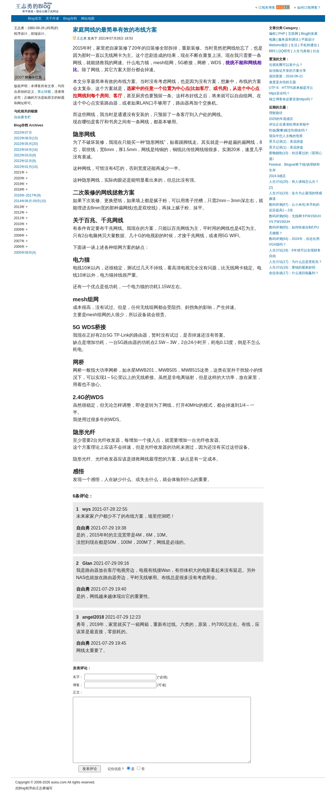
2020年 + (21, 178)
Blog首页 (34, 18)
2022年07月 (23, 133)
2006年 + (21, 247)
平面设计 (308, 39)
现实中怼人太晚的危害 (286, 136)
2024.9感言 (277, 176)
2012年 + (21, 212)
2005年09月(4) (25, 253)
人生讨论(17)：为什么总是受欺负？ (295, 262)
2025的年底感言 (281, 119)
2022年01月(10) (26, 167)
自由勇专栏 (22, 117)
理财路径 (275, 113)
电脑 (272, 39)
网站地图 (87, 18)
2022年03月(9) (25, 155)
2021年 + (21, 172)
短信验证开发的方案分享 (287, 71)
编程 (272, 34)
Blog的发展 (309, 34)
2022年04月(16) (26, 150)
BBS (272, 51)
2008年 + (21, 235)
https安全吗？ (279, 93)
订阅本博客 (266, 8)
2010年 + (21, 224)
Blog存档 (70, 18)
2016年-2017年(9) (27, 195)
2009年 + (21, 230)
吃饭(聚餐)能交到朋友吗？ (288, 130)
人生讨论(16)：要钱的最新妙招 (292, 267)
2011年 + (21, 218)
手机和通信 (308, 45)
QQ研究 (284, 51)
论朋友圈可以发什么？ (286, 65)
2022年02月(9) (25, 161)
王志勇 (82, 38)
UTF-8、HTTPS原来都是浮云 (291, 88)
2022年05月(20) (26, 144)
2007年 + (21, 241)
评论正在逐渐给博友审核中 (289, 124)
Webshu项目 (278, 45)
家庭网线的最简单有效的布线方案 (115, 30)
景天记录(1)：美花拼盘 (286, 147)
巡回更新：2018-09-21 (286, 76)
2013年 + (21, 207)
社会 (316, 51)
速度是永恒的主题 (282, 82)
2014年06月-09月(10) (30, 201)
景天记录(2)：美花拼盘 (286, 142)
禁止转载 (44, 92)
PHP (281, 34)
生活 (294, 45)
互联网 (293, 34)
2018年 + (21, 189)
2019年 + (21, 184)
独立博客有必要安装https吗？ (291, 99)
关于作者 (52, 18)
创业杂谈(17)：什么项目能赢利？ (294, 273)
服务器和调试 (288, 39)
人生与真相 (301, 51)
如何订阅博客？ (309, 8)
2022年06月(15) (26, 138)
